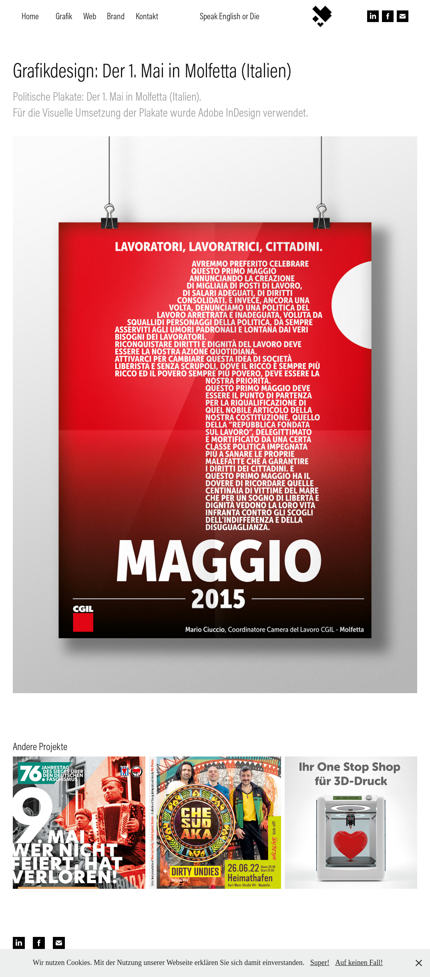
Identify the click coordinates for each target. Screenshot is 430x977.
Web (89, 16)
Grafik (64, 16)
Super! (320, 963)
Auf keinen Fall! (359, 963)
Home (30, 16)
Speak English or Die (229, 16)
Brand (116, 16)
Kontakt (147, 16)
